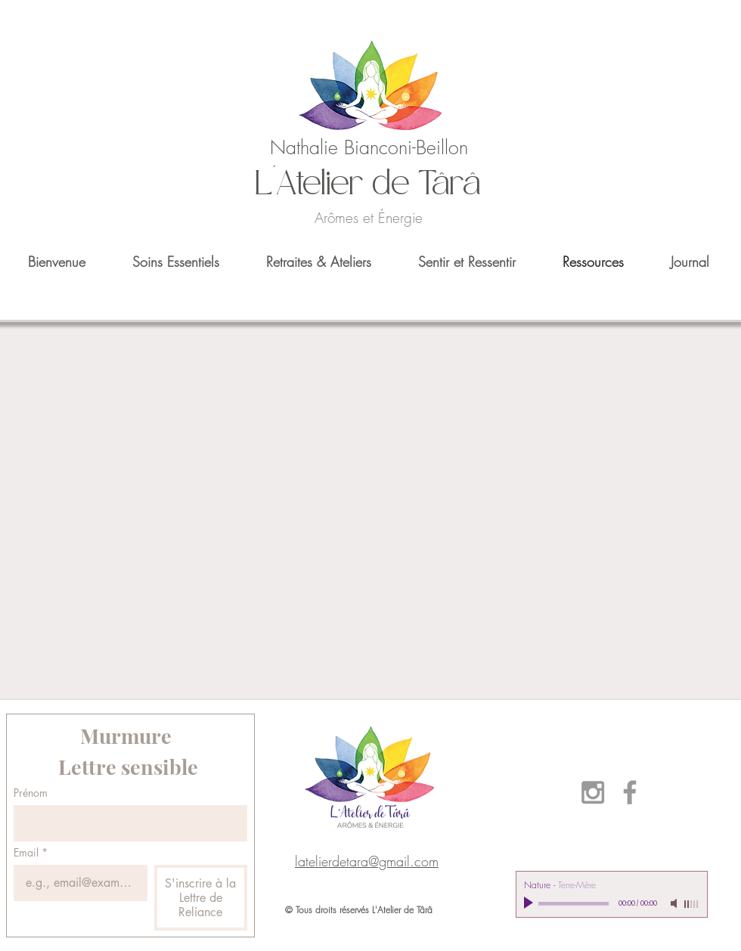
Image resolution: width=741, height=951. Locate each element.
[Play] (530, 903)
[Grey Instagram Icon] (593, 792)
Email (31, 852)
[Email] (76, 883)
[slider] (691, 904)
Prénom (31, 792)
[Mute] (675, 903)
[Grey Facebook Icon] (630, 792)
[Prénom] (126, 823)
